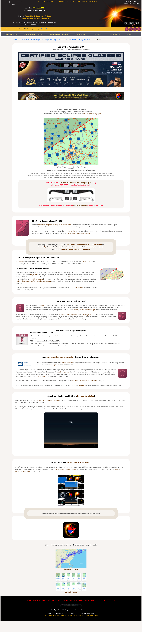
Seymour (33, 275)
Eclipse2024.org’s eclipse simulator (48, 400)
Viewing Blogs (115, 34)
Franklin (72, 277)
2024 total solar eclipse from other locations (72, 249)
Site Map (53, 610)
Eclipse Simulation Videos (33, 34)
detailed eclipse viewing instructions (85, 381)
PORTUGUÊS (19, 2)
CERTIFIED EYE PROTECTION (101, 600)
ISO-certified (52, 357)
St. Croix (74, 288)
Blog (59, 610)
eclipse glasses (87, 183)
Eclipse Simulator (46, 29)
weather (82, 385)
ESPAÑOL (6, 2)
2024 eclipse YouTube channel (65, 469)
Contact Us (88, 610)
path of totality (70, 231)
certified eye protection (68, 183)
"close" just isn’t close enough (84, 310)
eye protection (67, 357)
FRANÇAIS (12, 2)
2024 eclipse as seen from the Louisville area (84, 245)
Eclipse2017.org (78, 615)
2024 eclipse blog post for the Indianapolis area (34, 281)
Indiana (77, 277)
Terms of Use (79, 610)
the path (86, 261)
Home (13, 4)
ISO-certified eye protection (69, 315)
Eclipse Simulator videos (79, 462)
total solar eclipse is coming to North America (54, 225)
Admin (129, 34)
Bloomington (38, 279)
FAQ (63, 610)
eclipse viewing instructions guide (78, 233)
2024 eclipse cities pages (92, 114)
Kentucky (42, 247)
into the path (40, 376)
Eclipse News (69, 610)
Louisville (20, 261)
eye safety (33, 24)
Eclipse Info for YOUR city (58, 34)
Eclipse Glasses (80, 34)
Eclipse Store (98, 34)
